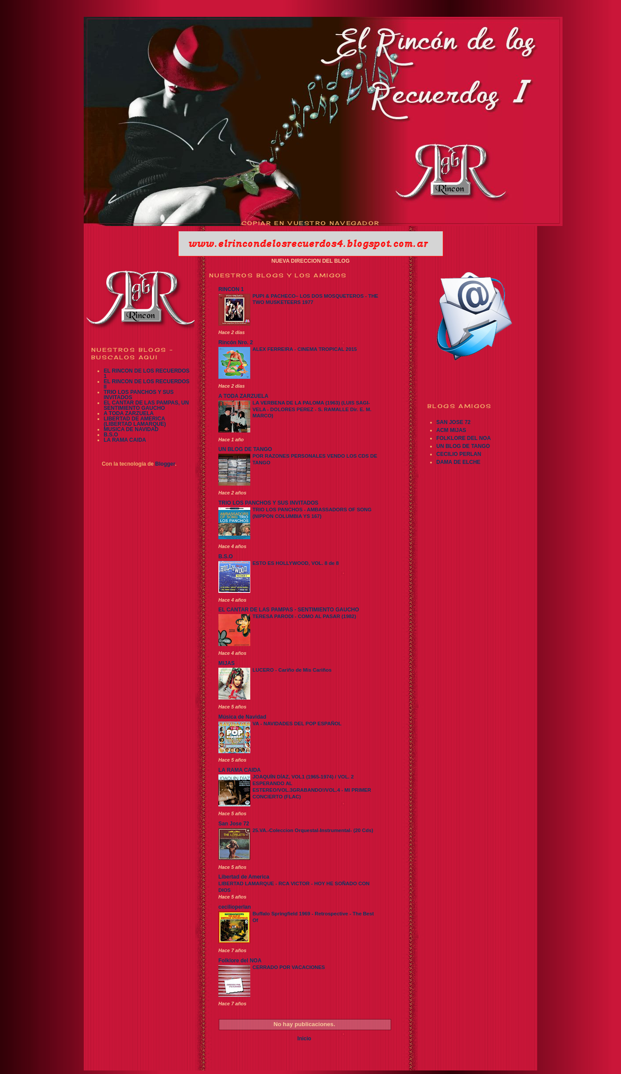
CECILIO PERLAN (458, 454)
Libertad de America (243, 877)
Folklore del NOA (239, 960)
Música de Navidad (242, 717)
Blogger (165, 464)
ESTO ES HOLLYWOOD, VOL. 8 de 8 (295, 563)
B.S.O (111, 435)
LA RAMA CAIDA (125, 440)
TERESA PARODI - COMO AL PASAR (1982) (304, 616)
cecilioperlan (234, 907)
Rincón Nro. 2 (235, 342)
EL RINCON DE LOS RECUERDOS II (147, 384)
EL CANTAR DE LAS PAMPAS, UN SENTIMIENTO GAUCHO (146, 405)
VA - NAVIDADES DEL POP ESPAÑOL (297, 723)
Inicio (304, 1038)
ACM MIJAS (451, 430)
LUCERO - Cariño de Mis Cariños (291, 670)
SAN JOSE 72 (453, 422)
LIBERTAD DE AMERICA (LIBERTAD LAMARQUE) (135, 421)
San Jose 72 (233, 824)
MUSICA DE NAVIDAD (131, 429)
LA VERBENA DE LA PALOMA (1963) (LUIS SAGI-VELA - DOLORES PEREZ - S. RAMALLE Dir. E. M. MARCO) (312, 409)
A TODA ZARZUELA (129, 413)
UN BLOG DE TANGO (245, 449)
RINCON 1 (231, 289)
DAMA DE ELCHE (458, 462)
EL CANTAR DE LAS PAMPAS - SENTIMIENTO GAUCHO (288, 610)
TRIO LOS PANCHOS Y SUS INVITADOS (139, 395)
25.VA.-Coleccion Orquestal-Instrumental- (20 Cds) (312, 830)
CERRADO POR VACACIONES (288, 967)
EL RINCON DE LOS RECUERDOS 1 (147, 373)
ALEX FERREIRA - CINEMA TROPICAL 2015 (304, 349)
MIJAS (226, 663)
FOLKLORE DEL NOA (463, 438)
